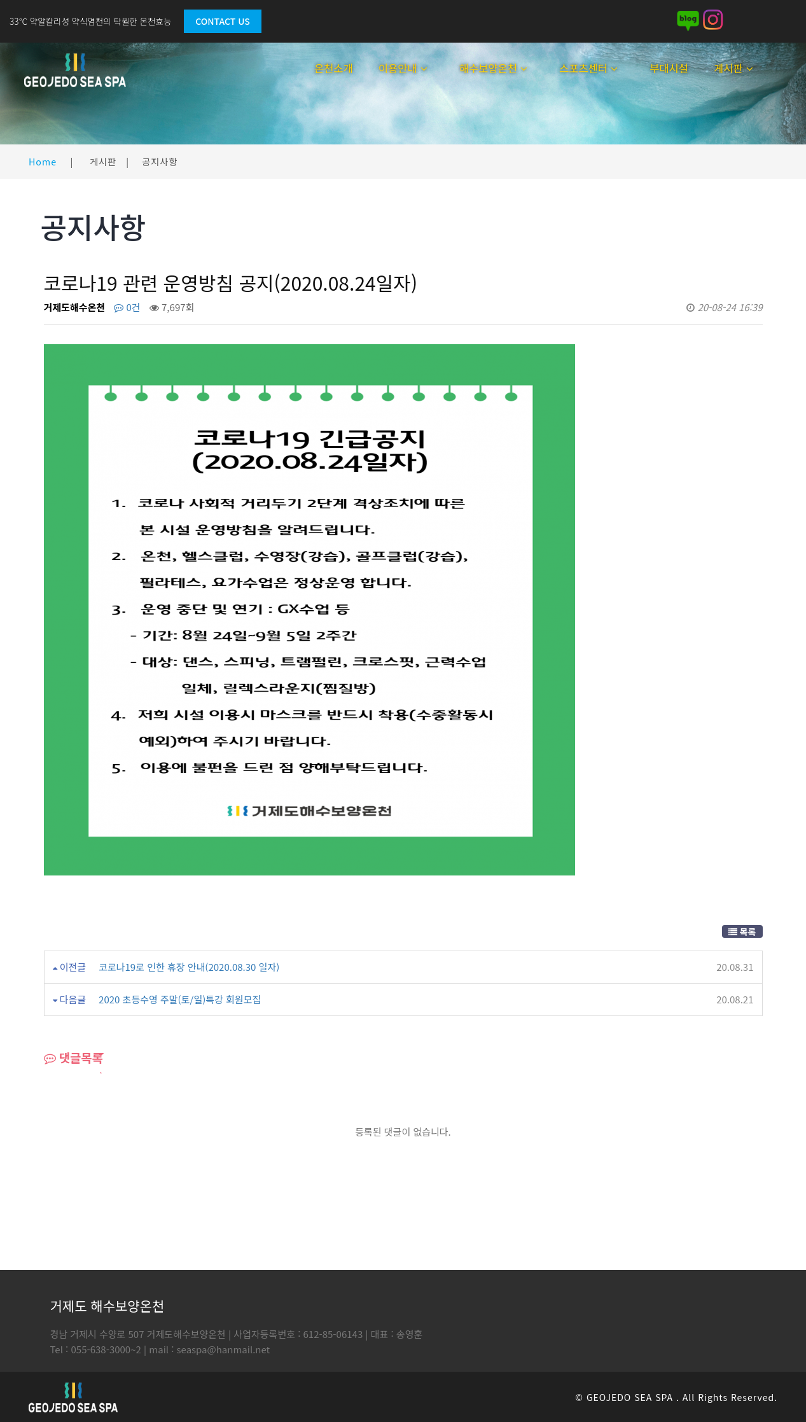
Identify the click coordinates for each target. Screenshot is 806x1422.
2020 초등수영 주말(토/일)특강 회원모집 (180, 999)
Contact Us (222, 21)
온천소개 (333, 68)
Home (43, 161)
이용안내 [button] (403, 68)
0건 (127, 307)
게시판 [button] (733, 68)
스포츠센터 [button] (588, 68)
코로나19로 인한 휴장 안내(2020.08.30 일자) (189, 966)
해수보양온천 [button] (493, 68)
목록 (742, 931)
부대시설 (669, 68)
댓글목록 (73, 1057)
